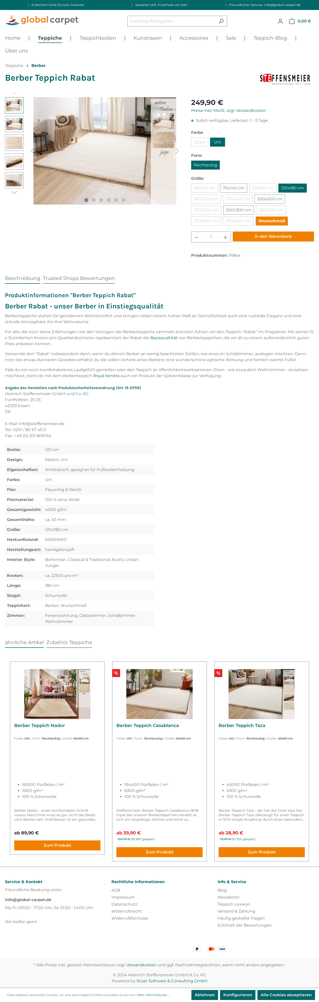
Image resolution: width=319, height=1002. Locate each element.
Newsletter (229, 897)
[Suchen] (221, 21)
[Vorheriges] (32, 151)
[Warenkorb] (300, 21)
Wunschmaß (271, 221)
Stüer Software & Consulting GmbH (172, 981)
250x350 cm (206, 221)
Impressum (123, 897)
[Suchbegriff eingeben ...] (171, 21)
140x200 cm (206, 199)
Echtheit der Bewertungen (245, 925)
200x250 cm (206, 210)
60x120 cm (204, 188)
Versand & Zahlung (236, 911)
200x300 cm (238, 210)
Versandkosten (141, 965)
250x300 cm (271, 210)
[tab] (22, 278)
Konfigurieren (237, 995)
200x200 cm (269, 199)
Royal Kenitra (106, 375)
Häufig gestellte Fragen (241, 918)
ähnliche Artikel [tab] (24, 642)
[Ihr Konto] (280, 21)
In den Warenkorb (273, 236)
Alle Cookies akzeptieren (286, 995)
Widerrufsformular (129, 918)
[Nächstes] (177, 151)
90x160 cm (263, 188)
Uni (217, 142)
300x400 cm (238, 221)
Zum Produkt (57, 845)
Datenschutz (124, 904)
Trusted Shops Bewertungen (79, 278)
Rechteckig (205, 165)
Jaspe (199, 142)
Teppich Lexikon (234, 904)
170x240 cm (238, 199)
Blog (222, 890)
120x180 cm (292, 188)
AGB (115, 890)
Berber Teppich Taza (242, 725)
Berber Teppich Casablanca (147, 725)
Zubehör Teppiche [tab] (69, 642)
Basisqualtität (164, 337)
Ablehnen (205, 995)
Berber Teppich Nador (39, 725)
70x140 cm (233, 188)
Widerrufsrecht (126, 911)
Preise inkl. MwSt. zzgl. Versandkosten (228, 110)
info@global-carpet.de (28, 899)
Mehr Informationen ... (153, 995)
